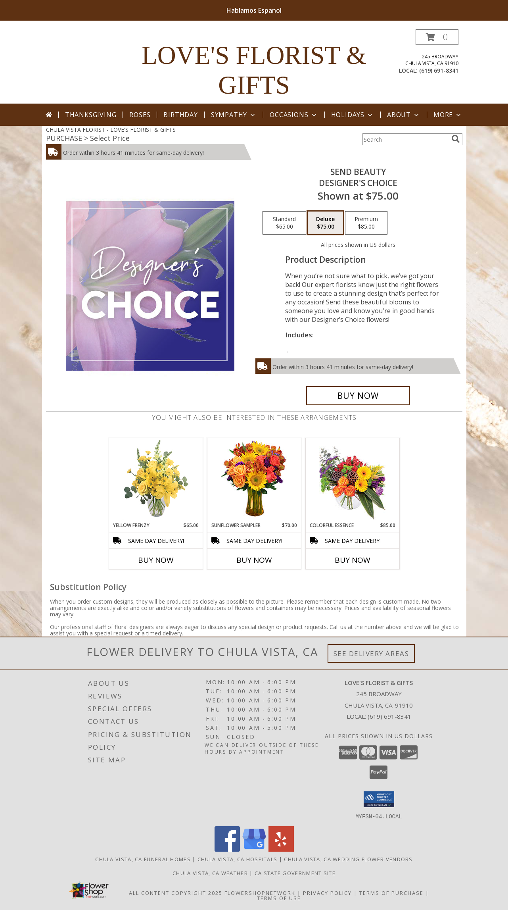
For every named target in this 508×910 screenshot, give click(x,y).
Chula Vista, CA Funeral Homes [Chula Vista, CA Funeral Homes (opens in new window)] (143, 858)
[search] (455, 139)
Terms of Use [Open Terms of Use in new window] (279, 897)
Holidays (352, 114)
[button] (437, 37)
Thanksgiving (91, 114)
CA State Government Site (295, 872)
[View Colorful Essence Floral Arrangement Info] (352, 480)
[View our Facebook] (227, 849)
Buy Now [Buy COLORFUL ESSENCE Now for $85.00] (352, 560)
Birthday (180, 114)
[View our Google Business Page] (254, 849)
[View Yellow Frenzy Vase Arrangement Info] (156, 480)
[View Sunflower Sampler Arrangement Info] (254, 480)
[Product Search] (405, 139)
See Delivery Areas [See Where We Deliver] (371, 653)
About (403, 114)
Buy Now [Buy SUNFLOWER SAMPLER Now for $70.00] (254, 560)
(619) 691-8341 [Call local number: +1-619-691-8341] (438, 70)
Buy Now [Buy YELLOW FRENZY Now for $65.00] (156, 560)
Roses (139, 114)
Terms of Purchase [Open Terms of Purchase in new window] (391, 892)
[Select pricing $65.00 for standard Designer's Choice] (284, 223)
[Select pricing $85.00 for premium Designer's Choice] (366, 223)
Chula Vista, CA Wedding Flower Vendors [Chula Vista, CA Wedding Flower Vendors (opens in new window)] (348, 858)
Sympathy (234, 114)
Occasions (294, 114)
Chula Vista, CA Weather (210, 872)
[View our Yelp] (281, 849)
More (447, 114)
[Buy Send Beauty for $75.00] (358, 395)
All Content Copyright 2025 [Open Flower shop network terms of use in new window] (175, 892)
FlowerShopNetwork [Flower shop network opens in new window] (259, 892)
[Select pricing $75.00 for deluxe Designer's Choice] (325, 223)
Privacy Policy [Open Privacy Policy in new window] (327, 892)
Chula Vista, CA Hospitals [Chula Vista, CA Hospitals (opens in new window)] (237, 858)
